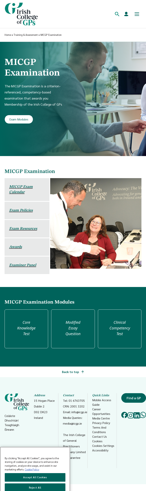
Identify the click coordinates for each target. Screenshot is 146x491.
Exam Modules (18, 119)
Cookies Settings (103, 445)
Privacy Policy (101, 423)
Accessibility (100, 450)
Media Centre (101, 418)
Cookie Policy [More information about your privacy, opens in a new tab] (32, 474)
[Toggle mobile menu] (136, 14)
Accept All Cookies (35, 482)
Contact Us (99, 436)
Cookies (97, 441)
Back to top (73, 372)
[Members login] (126, 14)
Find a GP (134, 398)
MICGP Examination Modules (39, 302)
